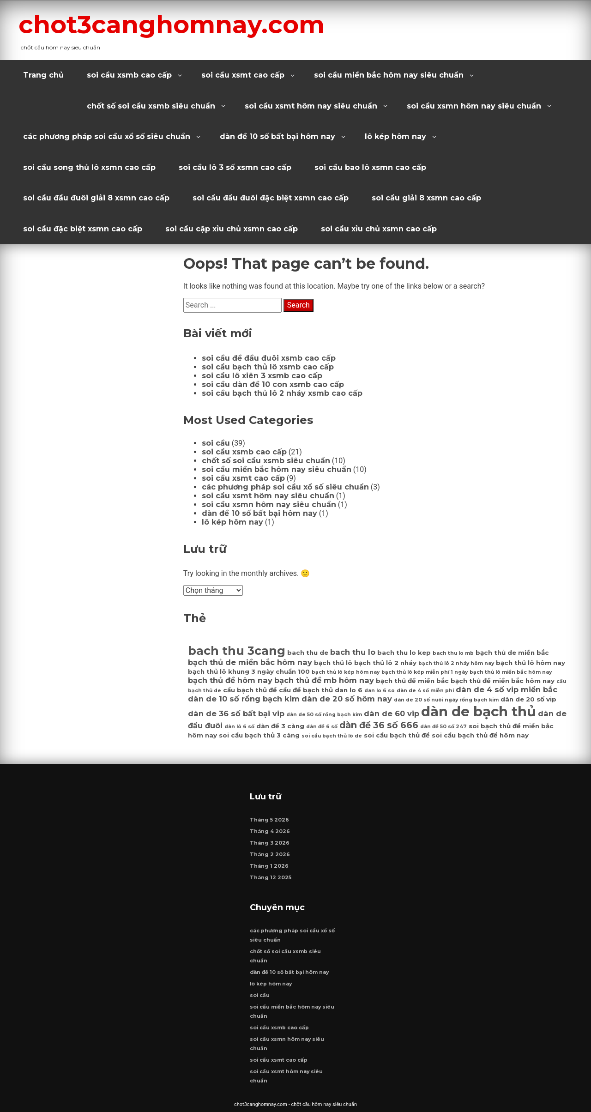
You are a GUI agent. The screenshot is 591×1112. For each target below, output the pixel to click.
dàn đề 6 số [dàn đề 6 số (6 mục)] (322, 727)
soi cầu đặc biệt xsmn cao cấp (82, 228)
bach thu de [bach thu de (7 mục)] (307, 652)
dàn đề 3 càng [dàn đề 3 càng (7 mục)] (280, 726)
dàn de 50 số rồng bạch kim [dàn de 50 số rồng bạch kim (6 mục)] (324, 715)
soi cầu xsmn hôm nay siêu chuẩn (474, 106)
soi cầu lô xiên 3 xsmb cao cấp (262, 375)
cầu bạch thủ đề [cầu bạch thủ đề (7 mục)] (250, 690)
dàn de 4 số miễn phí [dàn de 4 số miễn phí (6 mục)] (425, 691)
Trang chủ (43, 75)
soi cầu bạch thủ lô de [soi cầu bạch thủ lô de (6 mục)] (332, 736)
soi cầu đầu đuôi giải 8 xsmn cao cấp (96, 197)
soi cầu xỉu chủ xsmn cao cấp (379, 228)
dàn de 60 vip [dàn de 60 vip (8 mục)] (391, 713)
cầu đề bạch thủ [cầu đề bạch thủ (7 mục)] (306, 690)
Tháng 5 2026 (269, 820)
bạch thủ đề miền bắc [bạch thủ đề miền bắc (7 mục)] (412, 680)
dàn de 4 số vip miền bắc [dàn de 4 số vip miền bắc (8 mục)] (506, 689)
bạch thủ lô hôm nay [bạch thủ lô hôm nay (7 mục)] (530, 662)
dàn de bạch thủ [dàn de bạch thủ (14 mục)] (478, 711)
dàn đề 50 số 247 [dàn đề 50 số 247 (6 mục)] (443, 727)
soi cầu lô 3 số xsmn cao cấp (235, 167)
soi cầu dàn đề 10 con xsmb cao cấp (273, 384)
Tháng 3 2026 (269, 843)
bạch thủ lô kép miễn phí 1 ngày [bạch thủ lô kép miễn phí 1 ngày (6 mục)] (424, 672)
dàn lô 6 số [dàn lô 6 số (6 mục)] (239, 727)
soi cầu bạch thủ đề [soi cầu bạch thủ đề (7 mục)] (397, 735)
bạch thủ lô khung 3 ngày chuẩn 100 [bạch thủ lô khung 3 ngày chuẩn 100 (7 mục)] (249, 671)
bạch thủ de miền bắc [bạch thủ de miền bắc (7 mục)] (512, 652)
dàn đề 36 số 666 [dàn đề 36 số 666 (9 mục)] (378, 725)
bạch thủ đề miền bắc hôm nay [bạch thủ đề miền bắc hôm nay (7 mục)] (503, 680)
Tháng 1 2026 (269, 866)
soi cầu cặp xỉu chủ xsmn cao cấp (231, 228)
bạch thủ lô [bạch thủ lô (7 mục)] (333, 662)
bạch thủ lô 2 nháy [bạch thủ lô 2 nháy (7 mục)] (385, 662)
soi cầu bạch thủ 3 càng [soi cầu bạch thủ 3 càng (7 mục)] (259, 735)
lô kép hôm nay (395, 136)
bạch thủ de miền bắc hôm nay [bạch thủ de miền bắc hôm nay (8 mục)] (250, 662)
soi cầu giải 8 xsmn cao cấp (426, 197)
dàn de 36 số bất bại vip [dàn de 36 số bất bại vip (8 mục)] (236, 713)
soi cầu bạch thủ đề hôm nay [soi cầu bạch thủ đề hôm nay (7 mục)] (480, 735)
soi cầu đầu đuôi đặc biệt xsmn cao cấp (271, 197)
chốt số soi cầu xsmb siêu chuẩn (151, 106)
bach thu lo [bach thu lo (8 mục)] (352, 652)
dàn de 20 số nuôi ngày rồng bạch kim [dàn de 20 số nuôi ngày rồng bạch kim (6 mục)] (446, 700)
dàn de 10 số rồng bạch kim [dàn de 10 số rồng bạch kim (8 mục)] (244, 698)
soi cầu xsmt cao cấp (242, 75)
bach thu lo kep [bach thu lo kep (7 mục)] (404, 652)
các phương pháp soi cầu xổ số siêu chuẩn (106, 136)
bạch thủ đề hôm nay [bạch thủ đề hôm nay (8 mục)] (230, 680)
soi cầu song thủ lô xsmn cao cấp (89, 167)
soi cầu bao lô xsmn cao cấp (370, 167)
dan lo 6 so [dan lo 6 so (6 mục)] (379, 691)
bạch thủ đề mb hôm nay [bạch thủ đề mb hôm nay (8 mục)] (324, 680)
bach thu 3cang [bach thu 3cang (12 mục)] (236, 650)
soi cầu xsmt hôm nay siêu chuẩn (311, 106)
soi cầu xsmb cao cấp (129, 75)
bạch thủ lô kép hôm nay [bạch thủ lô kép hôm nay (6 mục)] (346, 672)
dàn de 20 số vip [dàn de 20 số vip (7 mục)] (528, 699)
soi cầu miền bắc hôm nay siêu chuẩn (389, 75)
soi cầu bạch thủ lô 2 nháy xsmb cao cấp (282, 393)
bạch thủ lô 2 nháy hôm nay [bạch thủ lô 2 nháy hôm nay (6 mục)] (456, 663)
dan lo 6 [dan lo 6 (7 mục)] (348, 690)
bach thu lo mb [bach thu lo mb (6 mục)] (453, 653)
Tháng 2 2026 (270, 855)
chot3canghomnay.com (171, 24)
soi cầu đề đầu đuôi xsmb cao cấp (269, 358)
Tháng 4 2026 (270, 831)
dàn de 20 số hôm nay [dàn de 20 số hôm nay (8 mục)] (347, 698)
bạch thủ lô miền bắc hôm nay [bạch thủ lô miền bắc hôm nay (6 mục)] (511, 672)
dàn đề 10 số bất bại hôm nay (277, 136)
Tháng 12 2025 (270, 878)
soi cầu (216, 443)
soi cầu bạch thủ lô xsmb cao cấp (268, 367)
